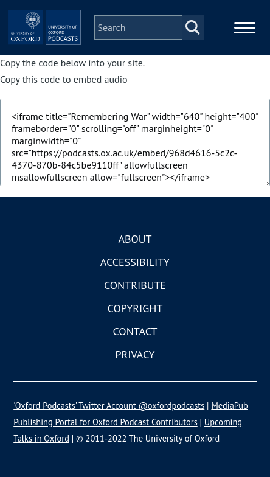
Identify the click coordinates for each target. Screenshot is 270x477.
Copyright (135, 308)
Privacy (134, 354)
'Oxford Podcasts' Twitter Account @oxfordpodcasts (108, 405)
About (134, 239)
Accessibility (135, 262)
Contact (135, 331)
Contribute (135, 285)
